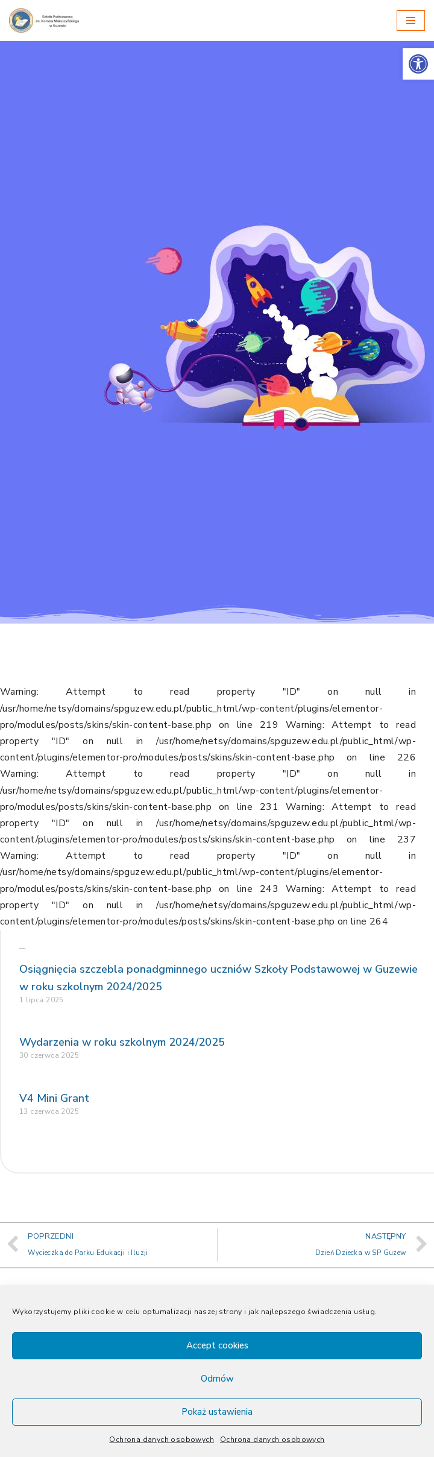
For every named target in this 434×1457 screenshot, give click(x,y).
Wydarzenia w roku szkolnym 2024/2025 (122, 1042)
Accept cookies (217, 1345)
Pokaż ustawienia (217, 1412)
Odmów (217, 1379)
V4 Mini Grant (54, 1098)
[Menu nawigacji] (411, 20)
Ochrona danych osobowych (161, 1439)
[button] (418, 64)
